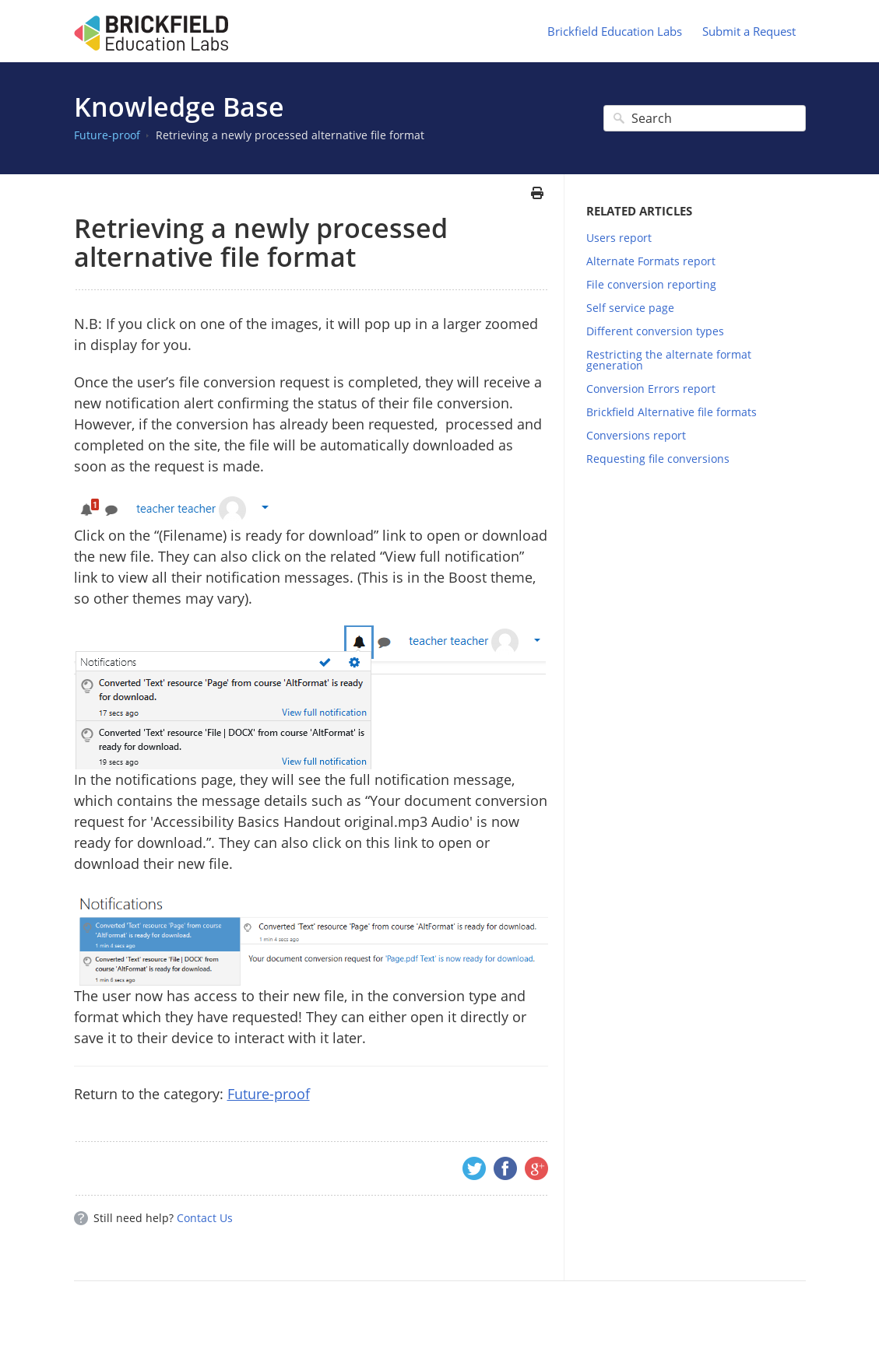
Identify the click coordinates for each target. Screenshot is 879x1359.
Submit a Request (749, 31)
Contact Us (205, 1217)
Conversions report (636, 435)
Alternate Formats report (651, 261)
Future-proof (107, 135)
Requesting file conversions (658, 458)
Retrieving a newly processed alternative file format (290, 135)
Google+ (536, 1168)
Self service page (630, 307)
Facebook (505, 1168)
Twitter (474, 1168)
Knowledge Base (179, 106)
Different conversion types (655, 331)
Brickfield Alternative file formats (671, 412)
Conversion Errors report (651, 388)
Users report (619, 237)
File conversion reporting (651, 284)
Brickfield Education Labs (614, 31)
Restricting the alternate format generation (668, 360)
